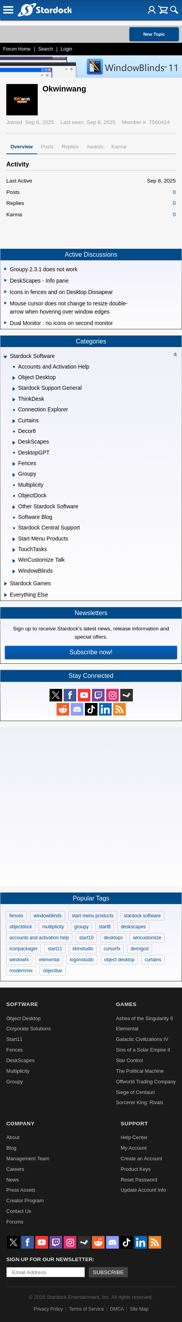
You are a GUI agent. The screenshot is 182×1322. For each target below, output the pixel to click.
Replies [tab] (70, 147)
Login (66, 49)
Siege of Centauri (135, 1092)
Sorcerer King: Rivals (139, 1102)
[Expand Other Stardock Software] (14, 507)
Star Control (129, 1060)
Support (134, 1124)
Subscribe (108, 1272)
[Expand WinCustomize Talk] (14, 561)
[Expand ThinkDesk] (14, 400)
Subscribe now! (91, 652)
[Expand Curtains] (14, 421)
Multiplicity (17, 1071)
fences (16, 915)
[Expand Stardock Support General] (14, 389)
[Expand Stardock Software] (5, 357)
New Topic (154, 34)
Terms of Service (86, 1309)
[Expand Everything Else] (5, 595)
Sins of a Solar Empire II (143, 1050)
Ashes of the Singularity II (144, 1018)
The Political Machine (140, 1071)
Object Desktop (23, 1018)
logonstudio (82, 959)
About (12, 1137)
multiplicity (53, 926)
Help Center (134, 1137)
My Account (134, 1148)
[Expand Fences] (14, 464)
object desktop (119, 959)
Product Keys (136, 1169)
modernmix (21, 970)
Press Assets (20, 1190)
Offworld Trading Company (146, 1082)
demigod (140, 948)
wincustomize (147, 937)
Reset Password (139, 1180)
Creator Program (25, 1200)
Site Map (139, 1309)
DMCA (117, 1309)
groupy (81, 926)
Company (20, 1124)
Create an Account (141, 1158)
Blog (11, 1148)
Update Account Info (143, 1190)
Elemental (127, 1029)
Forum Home (17, 49)
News (12, 1180)
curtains (153, 959)
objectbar (52, 970)
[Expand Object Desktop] (14, 378)
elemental (49, 959)
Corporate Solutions (28, 1029)
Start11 (14, 1039)
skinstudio (82, 948)
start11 (55, 948)
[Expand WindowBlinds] (14, 571)
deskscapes (133, 926)
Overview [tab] (21, 147)
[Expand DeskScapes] (14, 443)
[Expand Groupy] (14, 475)
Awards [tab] (94, 147)
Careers (15, 1169)
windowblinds (47, 915)
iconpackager (23, 948)
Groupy (14, 1082)
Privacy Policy (48, 1309)
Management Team (27, 1158)
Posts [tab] (47, 147)
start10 (86, 937)
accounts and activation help (39, 937)
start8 (104, 926)
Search (45, 49)
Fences (14, 1050)
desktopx (113, 937)
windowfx (19, 959)
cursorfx (111, 948)
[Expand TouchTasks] (14, 550)
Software (22, 1004)
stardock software (142, 915)
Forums (14, 1222)
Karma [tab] (119, 147)
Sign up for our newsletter (49, 1259)
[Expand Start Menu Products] (14, 539)
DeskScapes (20, 1060)
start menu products (93, 915)
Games (126, 1004)
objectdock (20, 926)
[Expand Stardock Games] (5, 584)
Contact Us (18, 1211)
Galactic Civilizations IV (142, 1039)
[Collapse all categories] (175, 354)
